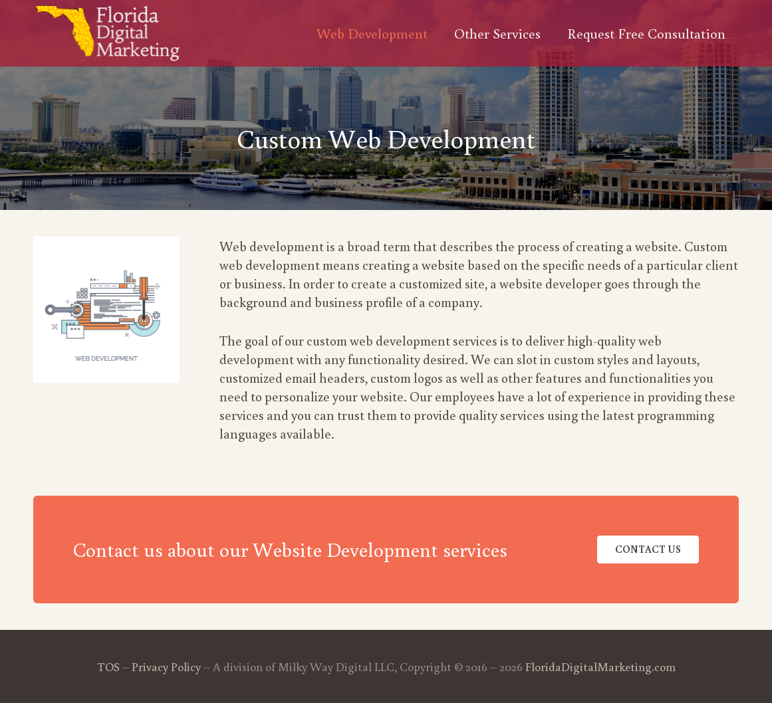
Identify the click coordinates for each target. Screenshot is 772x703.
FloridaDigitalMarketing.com (600, 666)
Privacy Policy (166, 666)
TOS (108, 666)
